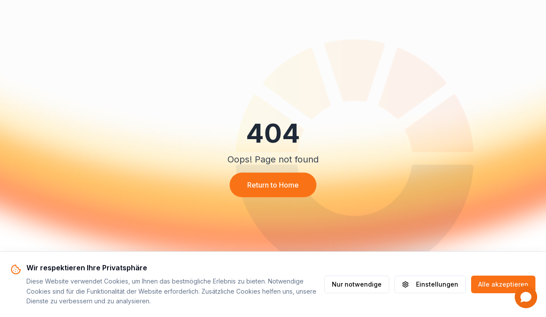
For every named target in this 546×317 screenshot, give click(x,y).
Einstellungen (430, 284)
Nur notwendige (357, 284)
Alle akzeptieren (503, 284)
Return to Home (273, 185)
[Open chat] (526, 297)
